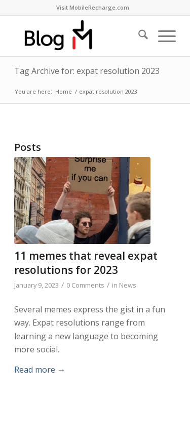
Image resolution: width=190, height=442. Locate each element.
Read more (39, 369)
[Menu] (162, 36)
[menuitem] (92, 7)
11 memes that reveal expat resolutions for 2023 (86, 262)
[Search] (138, 36)
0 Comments (85, 285)
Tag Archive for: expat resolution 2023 (87, 70)
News (127, 285)
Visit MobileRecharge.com (92, 7)
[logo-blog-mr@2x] (78, 36)
